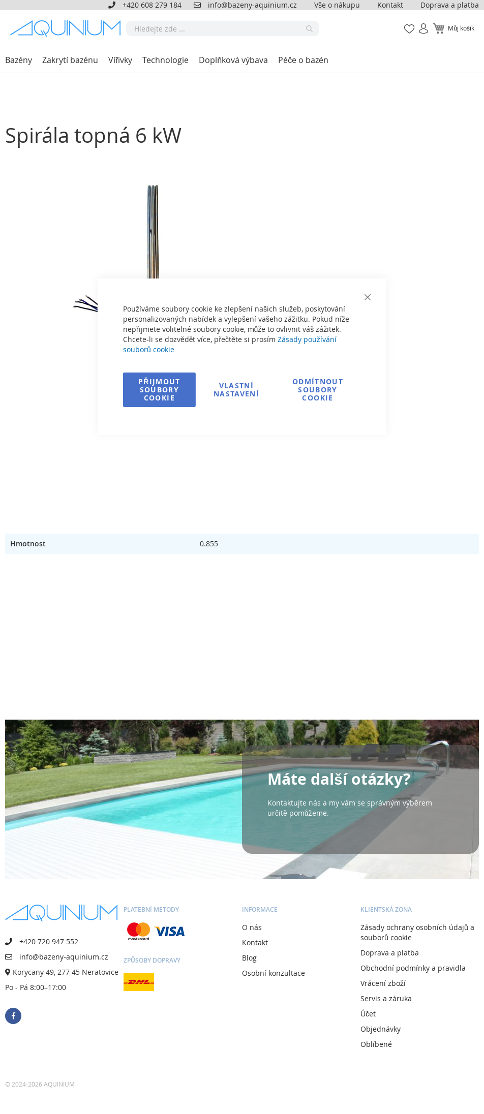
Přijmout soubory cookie (159, 390)
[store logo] (68, 28)
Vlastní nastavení (236, 389)
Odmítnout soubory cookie (317, 390)
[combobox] (222, 28)
